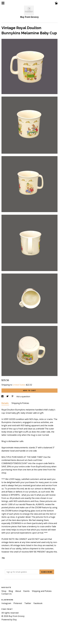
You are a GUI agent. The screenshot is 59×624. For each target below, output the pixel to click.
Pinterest (18, 603)
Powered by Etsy (9, 619)
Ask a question (23, 396)
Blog (11, 591)
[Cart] (56, 4)
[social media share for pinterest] (13, 396)
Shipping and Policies (42, 591)
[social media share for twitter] (7, 396)
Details (5, 403)
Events (26, 591)
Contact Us (6, 593)
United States (19, 384)
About (18, 591)
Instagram (6, 603)
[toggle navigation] (2, 3)
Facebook (38, 603)
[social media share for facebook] (2, 396)
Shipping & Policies (20, 403)
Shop (4, 591)
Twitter (28, 603)
